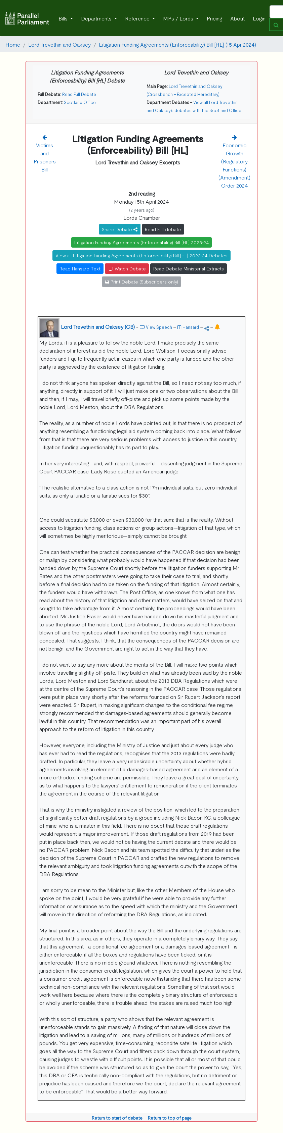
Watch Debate (127, 268)
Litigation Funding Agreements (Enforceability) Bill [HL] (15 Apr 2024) (177, 44)
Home (12, 44)
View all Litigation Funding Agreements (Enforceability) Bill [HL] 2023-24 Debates (141, 255)
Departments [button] (97, 18)
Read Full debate (163, 229)
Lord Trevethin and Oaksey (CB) (98, 326)
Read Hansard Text (79, 268)
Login (259, 18)
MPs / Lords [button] (179, 18)
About (237, 18)
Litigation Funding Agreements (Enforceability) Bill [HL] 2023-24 (141, 242)
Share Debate (119, 229)
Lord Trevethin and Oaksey (59, 44)
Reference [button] (138, 18)
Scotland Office (80, 102)
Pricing (214, 18)
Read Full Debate (79, 94)
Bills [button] (63, 18)
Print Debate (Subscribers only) (141, 281)
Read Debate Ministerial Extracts (188, 268)
